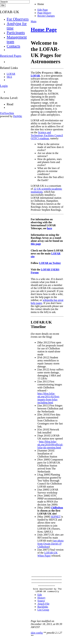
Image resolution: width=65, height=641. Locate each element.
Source (41, 601)
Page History (44, 12)
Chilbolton (57, 507)
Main (33, 21)
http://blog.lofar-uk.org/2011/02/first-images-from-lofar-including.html (48, 398)
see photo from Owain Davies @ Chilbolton (50, 543)
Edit (39, 595)
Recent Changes (46, 15)
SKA (9, 76)
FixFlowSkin (7, 113)
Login (4, 86)
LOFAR (35, 75)
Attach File (43, 604)
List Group (43, 610)
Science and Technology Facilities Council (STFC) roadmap (47, 135)
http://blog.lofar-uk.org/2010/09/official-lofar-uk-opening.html (50, 444)
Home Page (44, 30)
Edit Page (42, 9)
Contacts (13, 46)
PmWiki (17, 116)
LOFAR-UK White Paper (47, 554)
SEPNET (55, 516)
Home (40, 4)
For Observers (18, 19)
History (41, 598)
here (49, 228)
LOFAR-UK (9, 12)
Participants (16, 32)
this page (36, 243)
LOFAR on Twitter (50, 263)
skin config (37, 633)
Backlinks (42, 607)
